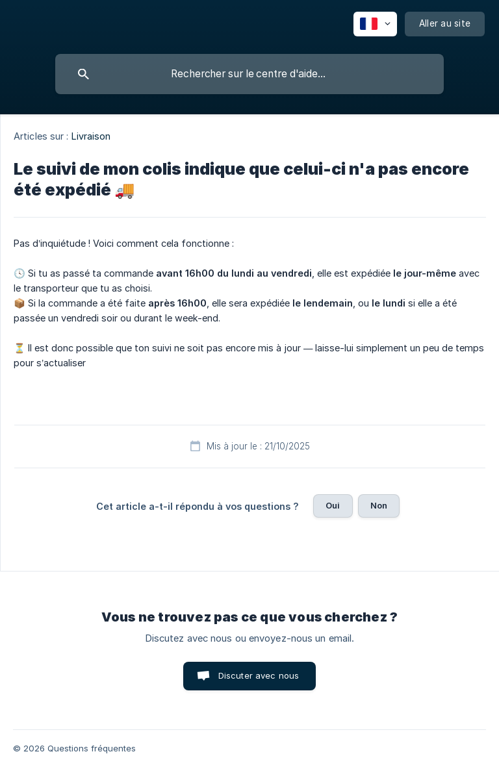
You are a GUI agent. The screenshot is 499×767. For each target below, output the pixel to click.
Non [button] (378, 505)
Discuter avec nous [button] (259, 675)
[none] (375, 24)
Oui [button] (333, 505)
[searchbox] (249, 74)
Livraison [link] (91, 136)
